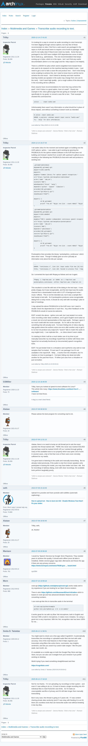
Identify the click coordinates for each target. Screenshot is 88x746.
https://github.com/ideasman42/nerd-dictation (59, 592)
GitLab (61, 4)
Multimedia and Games (22, 28)
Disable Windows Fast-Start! (72, 501)
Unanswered (81, 21)
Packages (40, 4)
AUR (75, 4)
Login (34, 16)
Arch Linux (13, 3)
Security (68, 4)
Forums (48, 4)
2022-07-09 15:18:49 (39, 488)
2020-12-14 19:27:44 (39, 143)
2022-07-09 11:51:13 (39, 439)
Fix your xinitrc (36, 503)
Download (82, 4)
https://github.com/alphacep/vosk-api (53, 586)
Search (18, 16)
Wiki (55, 4)
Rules (11, 16)
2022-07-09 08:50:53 (39, 409)
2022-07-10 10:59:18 (39, 581)
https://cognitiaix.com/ (40, 665)
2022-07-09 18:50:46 (39, 521)
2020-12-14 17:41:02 (39, 37)
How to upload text (38, 501)
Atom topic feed (81, 734)
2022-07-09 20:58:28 (39, 551)
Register (26, 16)
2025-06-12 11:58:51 (39, 631)
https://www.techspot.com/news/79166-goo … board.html (53, 566)
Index (4, 16)
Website (8, 62)
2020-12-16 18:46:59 (39, 382)
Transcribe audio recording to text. (56, 28)
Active (73, 21)
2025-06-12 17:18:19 (39, 679)
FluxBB (83, 738)
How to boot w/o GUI (53, 501)
